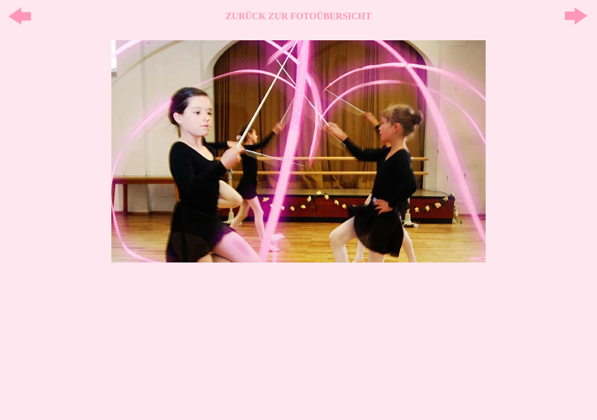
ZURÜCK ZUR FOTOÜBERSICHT (298, 16)
